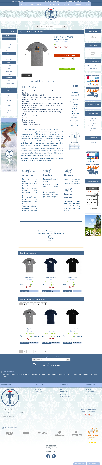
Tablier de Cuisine (9, 83)
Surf (9, 95)
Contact (87, 4)
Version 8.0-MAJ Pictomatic (88, 411)
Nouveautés (63, 395)
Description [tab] (27, 75)
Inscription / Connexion (18, 1)
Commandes (38, 391)
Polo (9, 47)
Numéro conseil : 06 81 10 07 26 (52, 1)
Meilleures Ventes (65, 396)
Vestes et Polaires (9, 50)
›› (98, 188)
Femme (9, 110)
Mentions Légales (90, 393)
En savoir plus (56, 4)
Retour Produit (92, 145)
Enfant (9, 113)
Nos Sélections (64, 391)
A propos (93, 123)
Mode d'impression (93, 125)
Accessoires (86, 374)
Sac (9, 80)
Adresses (37, 395)
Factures (37, 393)
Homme (9, 108)
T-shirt (9, 41)
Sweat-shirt (9, 44)
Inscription (38, 389)
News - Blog (67, 4)
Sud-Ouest (9, 102)
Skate (9, 105)
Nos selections (42, 4)
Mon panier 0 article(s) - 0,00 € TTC (78, 1)
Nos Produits (29, 4)
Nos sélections (92, 120)
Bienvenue (92, 118)
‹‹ (87, 188)
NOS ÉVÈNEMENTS (92, 208)
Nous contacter (92, 65)
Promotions (77, 4)
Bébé (9, 74)
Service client (93, 131)
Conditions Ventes (91, 395)
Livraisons (92, 142)
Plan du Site (89, 398)
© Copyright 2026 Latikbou (88, 409)
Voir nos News (92, 68)
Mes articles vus (93, 463)
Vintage (9, 100)
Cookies (93, 128)
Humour (9, 97)
